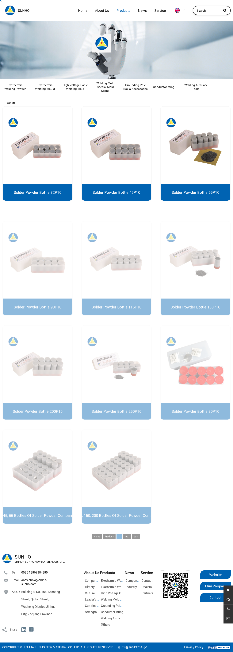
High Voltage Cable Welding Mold (75, 87)
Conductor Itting (163, 87)
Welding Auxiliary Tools (195, 87)
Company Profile (96, 580)
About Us (102, 10)
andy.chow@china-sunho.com (34, 582)
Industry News (135, 587)
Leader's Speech (96, 599)
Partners (147, 593)
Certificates (93, 606)
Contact (147, 580)
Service (160, 10)
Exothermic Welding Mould (45, 87)
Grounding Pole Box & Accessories (135, 87)
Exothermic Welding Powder (15, 87)
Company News (136, 580)
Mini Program (215, 586)
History (90, 587)
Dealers (147, 587)
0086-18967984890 (34, 572)
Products (123, 10)
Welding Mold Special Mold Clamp (105, 87)
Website (215, 574)
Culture (90, 593)
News (142, 10)
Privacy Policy (193, 647)
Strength (91, 612)
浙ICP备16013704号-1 (133, 647)
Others (11, 102)
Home (82, 10)
